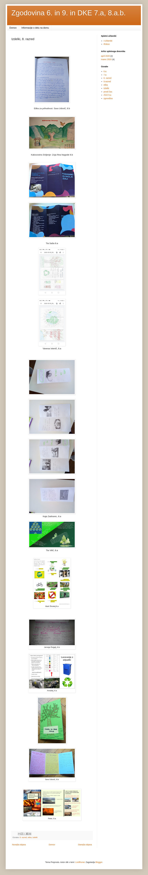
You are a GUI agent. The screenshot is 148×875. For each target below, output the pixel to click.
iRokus (107, 44)
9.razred (107, 81)
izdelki (35, 837)
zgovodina (108, 98)
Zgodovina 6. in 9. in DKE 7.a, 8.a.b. (68, 13)
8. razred (23, 837)
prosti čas (108, 92)
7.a (105, 75)
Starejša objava (85, 844)
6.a (105, 71)
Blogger (98, 862)
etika (30, 837)
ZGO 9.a (107, 95)
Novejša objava (19, 844)
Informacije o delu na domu (35, 28)
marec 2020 (106, 59)
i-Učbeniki (108, 41)
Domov (13, 28)
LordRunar (80, 862)
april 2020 (105, 56)
